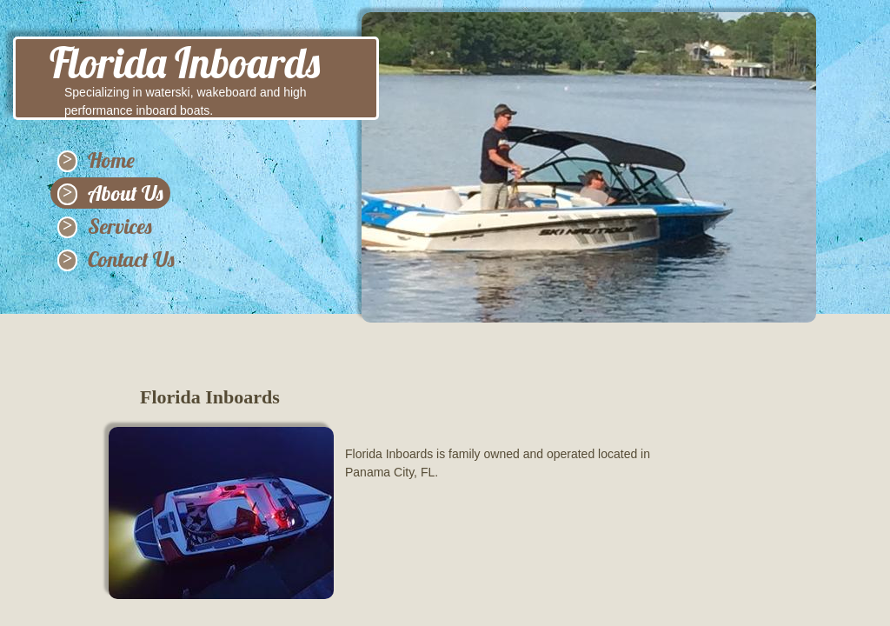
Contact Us (131, 259)
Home (111, 160)
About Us (125, 193)
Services (120, 226)
